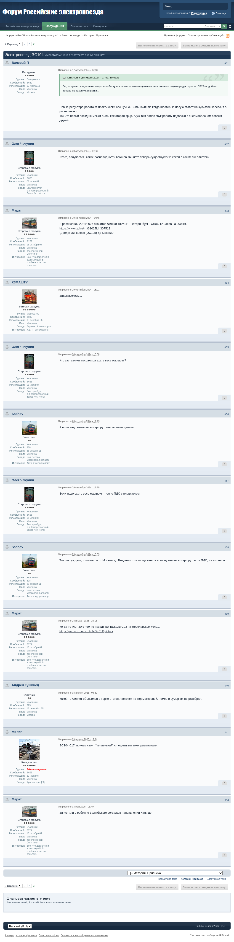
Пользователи (79, 26)
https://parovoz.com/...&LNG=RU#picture (86, 631)
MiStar (17, 732)
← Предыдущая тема (165, 879)
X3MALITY (20, 282)
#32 (227, 144)
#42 (227, 799)
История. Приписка (96, 35)
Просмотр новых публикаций (205, 35)
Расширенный (230, 26)
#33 (227, 211)
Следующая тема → (218, 879)
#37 (227, 480)
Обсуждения (54, 26)
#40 (227, 685)
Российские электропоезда (22, 26)
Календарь (99, 26)
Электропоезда (70, 35)
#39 (227, 613)
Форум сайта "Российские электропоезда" (32, 35)
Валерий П (20, 63)
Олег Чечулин (23, 143)
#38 (227, 547)
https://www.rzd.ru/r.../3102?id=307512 (84, 228)
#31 (227, 63)
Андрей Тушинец (25, 685)
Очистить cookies (49, 935)
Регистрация (199, 13)
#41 (227, 732)
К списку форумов (26, 935)
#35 (227, 347)
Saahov (17, 414)
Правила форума (174, 35)
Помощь (218, 13)
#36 (227, 414)
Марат (17, 210)
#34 (227, 282)
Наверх (9, 935)
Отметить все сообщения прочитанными (84, 935)
